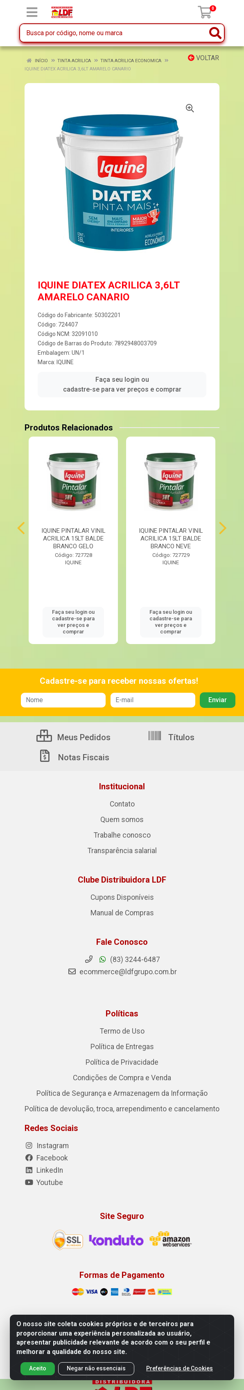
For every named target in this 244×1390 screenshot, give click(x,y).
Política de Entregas (122, 1047)
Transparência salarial (122, 851)
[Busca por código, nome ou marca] (113, 33)
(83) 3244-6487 (122, 959)
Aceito (37, 1368)
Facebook (46, 1158)
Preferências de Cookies (179, 1368)
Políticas (122, 1013)
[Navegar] (21, 528)
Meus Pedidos (73, 737)
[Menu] (32, 12)
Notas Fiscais (73, 757)
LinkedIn (44, 1170)
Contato (122, 804)
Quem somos (122, 820)
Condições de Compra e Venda (122, 1078)
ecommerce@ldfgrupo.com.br (122, 972)
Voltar (203, 58)
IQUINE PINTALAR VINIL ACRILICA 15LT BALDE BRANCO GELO (73, 538)
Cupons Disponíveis (122, 897)
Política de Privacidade (122, 1062)
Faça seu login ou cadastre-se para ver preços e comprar (122, 384)
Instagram (47, 1146)
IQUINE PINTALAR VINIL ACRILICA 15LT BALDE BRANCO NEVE (171, 538)
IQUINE (65, 362)
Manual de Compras (122, 913)
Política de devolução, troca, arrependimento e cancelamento (122, 1109)
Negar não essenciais (96, 1368)
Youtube (44, 1182)
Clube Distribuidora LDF (122, 880)
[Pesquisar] (215, 33)
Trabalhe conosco (122, 835)
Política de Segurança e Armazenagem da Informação (122, 1093)
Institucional (122, 786)
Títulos (170, 737)
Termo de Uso (122, 1031)
